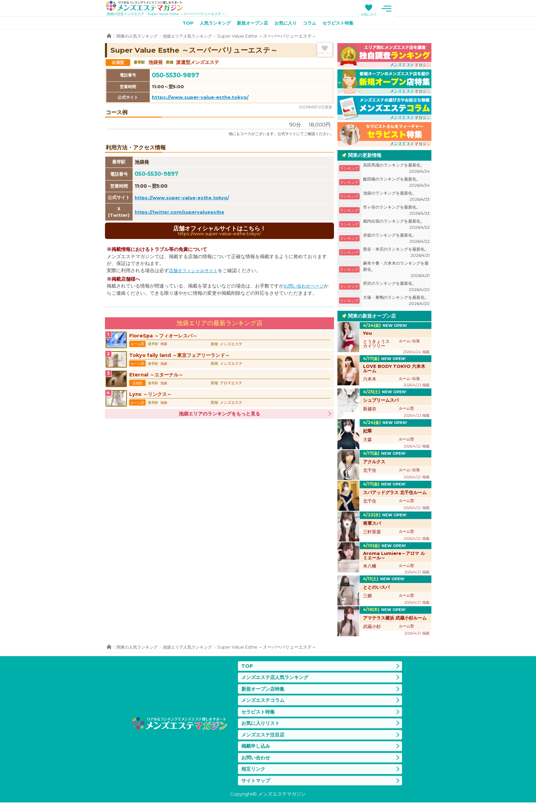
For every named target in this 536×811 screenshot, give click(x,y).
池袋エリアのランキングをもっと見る (219, 423)
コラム (312, 24)
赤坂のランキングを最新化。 (396, 240)
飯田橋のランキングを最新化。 (396, 184)
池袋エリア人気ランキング (192, 37)
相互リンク (254, 776)
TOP (182, 24)
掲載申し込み (256, 752)
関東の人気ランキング (139, 37)
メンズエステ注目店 (264, 740)
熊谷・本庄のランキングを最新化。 (396, 254)
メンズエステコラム (264, 704)
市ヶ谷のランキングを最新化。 (396, 212)
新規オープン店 (251, 24)
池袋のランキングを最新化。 (396, 198)
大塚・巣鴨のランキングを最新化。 (396, 302)
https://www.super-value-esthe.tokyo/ (200, 98)
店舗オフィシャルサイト (195, 272)
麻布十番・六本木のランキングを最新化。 (396, 271)
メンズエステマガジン (148, 6)
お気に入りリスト (261, 727)
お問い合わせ (256, 764)
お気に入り (406, 14)
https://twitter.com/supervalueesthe (182, 213)
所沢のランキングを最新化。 (396, 288)
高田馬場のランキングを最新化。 (396, 170)
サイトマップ (256, 788)
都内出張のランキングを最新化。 (396, 226)
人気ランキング (211, 24)
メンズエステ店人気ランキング (277, 679)
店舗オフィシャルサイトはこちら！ (219, 232)
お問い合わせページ (305, 288)
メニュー (424, 8)
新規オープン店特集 (264, 691)
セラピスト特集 (343, 24)
